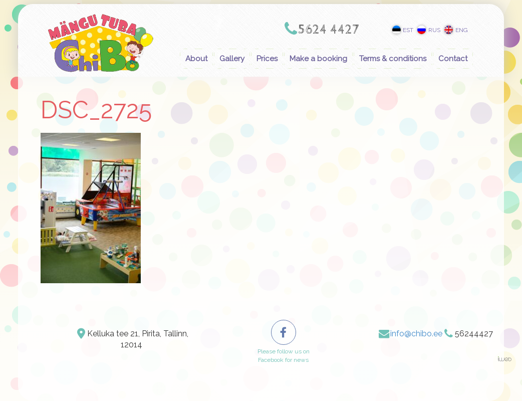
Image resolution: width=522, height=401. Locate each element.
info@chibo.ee (416, 333)
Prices (267, 58)
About (196, 58)
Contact (452, 58)
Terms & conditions (392, 58)
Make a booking (318, 58)
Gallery (231, 58)
